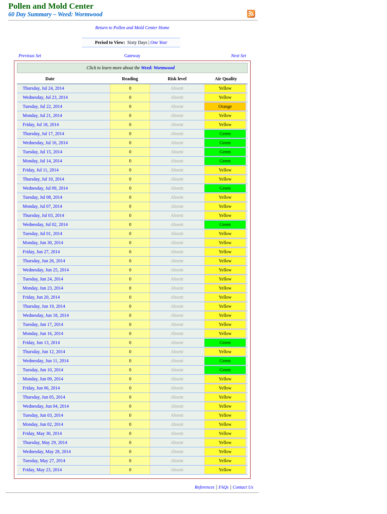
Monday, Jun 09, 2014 (43, 379)
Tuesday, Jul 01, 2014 (42, 233)
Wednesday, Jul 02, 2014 (45, 224)
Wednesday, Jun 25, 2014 (46, 270)
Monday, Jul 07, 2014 (42, 206)
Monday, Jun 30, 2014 (43, 242)
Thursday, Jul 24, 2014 (43, 88)
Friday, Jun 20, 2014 (41, 297)
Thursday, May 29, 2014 (45, 442)
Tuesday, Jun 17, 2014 (43, 324)
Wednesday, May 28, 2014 (47, 451)
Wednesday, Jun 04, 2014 (46, 406)
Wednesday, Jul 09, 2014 (45, 188)
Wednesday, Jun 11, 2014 (45, 360)
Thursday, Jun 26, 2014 (44, 260)
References (204, 487)
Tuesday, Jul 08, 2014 (42, 197)
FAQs (223, 487)
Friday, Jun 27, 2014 (41, 251)
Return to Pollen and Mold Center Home (132, 27)
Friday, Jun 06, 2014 (41, 388)
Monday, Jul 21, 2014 (42, 115)
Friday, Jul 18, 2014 (41, 124)
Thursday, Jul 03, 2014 (43, 215)
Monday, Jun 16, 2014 (43, 333)
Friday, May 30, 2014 (42, 433)
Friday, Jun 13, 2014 (41, 342)
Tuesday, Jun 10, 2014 (43, 369)
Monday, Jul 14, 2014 (42, 161)
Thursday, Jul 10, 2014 (43, 179)
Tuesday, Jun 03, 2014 (43, 415)
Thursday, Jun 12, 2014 (44, 351)
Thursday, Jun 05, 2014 (44, 397)
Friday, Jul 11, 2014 (41, 170)
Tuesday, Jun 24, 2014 (43, 279)
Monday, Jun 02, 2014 (43, 424)
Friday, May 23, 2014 (42, 469)
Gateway (132, 55)
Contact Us (243, 487)
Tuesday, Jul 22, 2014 (42, 106)
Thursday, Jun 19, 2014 (44, 306)
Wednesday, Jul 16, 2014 (45, 142)
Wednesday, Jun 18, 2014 (46, 315)
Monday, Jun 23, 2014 (43, 288)
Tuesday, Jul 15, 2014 (42, 151)
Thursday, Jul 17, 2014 (43, 133)
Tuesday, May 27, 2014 (44, 460)
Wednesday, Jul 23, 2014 (45, 97)
